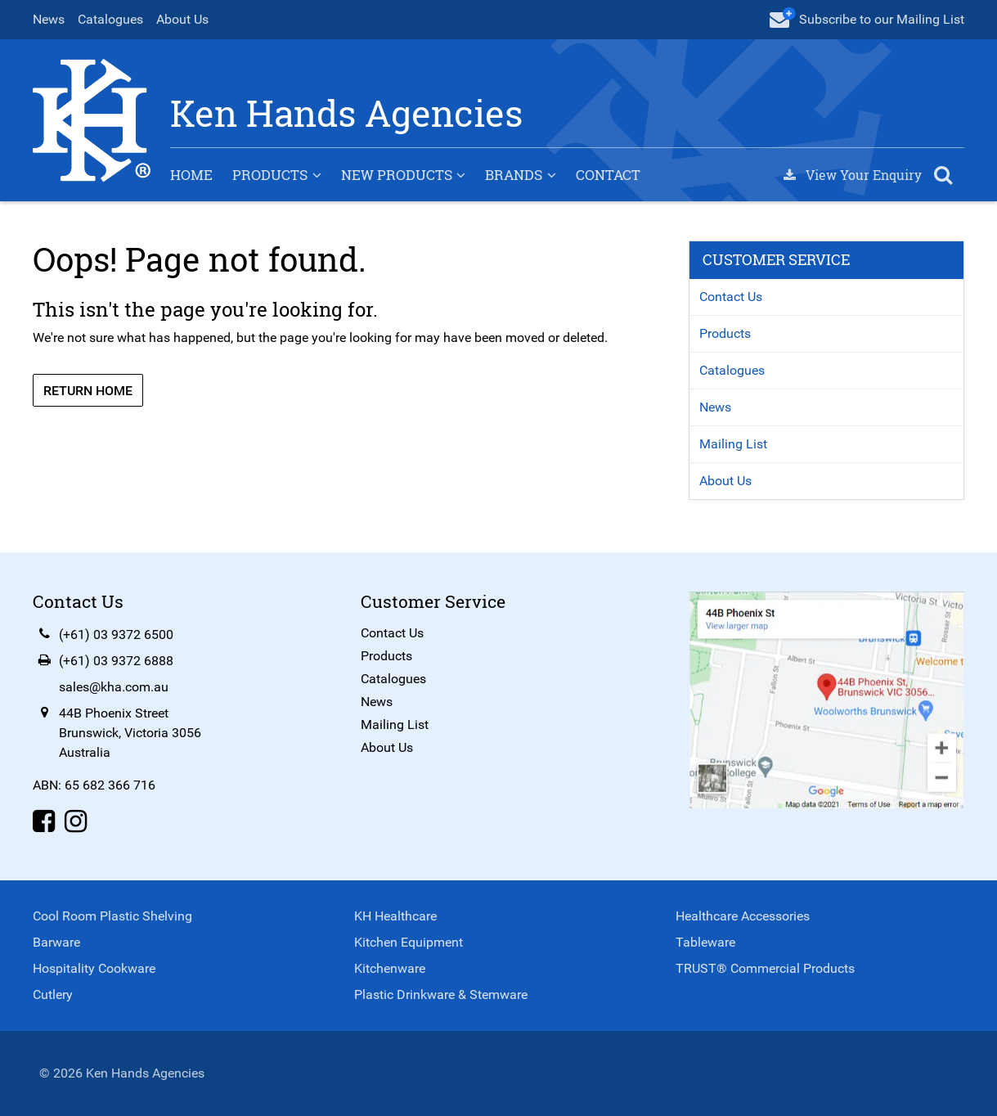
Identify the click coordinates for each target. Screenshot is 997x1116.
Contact (608, 174)
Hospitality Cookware (94, 968)
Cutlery (53, 994)
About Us (182, 19)
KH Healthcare (395, 916)
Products (270, 174)
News (49, 19)
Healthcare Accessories (743, 916)
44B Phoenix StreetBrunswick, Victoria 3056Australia (130, 732)
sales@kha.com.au (113, 687)
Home (191, 174)
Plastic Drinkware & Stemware (441, 994)
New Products (396, 174)
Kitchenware (389, 968)
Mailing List (733, 444)
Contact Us (730, 296)
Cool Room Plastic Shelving (112, 916)
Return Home (87, 390)
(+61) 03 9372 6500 (116, 634)
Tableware (705, 942)
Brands (513, 174)
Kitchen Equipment (408, 942)
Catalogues (110, 19)
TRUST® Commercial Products (765, 968)
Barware (56, 942)
